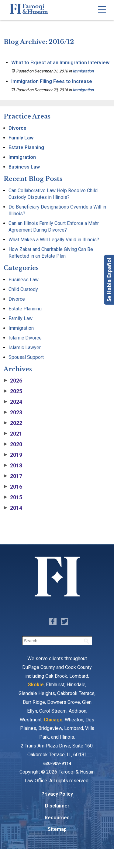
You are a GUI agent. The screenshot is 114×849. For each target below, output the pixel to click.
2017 (13, 476)
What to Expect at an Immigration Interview (60, 62)
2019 (13, 455)
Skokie (36, 684)
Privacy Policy (57, 794)
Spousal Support (26, 357)
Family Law (21, 138)
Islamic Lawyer (25, 347)
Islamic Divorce (25, 338)
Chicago (53, 720)
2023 (13, 412)
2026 (13, 381)
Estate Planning (26, 147)
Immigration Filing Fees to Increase (51, 81)
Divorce (17, 128)
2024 (13, 402)
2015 (13, 497)
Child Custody (23, 289)
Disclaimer (57, 806)
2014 (13, 508)
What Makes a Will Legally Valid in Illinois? (54, 239)
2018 (13, 466)
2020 (13, 444)
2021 (13, 434)
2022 (13, 423)
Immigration (83, 71)
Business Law (24, 167)
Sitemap (57, 829)
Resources (57, 818)
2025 (13, 391)
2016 (13, 487)
